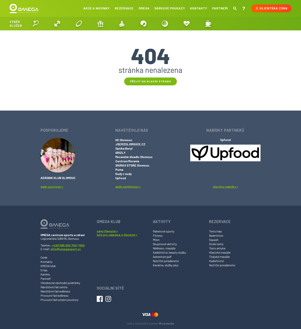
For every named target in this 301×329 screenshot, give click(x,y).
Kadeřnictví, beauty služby (169, 252)
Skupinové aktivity (165, 244)
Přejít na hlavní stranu (150, 81)
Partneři (220, 8)
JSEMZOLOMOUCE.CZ (130, 144)
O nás (44, 270)
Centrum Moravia (127, 161)
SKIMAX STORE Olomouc (132, 165)
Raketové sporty (163, 231)
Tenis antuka (217, 248)
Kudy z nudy (123, 174)
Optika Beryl (123, 148)
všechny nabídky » (225, 186)
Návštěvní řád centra (54, 287)
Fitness (158, 235)
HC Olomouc (123, 140)
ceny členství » (107, 231)
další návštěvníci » (128, 186)
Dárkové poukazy (170, 8)
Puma (119, 169)
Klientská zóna (271, 8)
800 (82, 245)
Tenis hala (215, 231)
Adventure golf (162, 256)
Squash (213, 240)
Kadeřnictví (216, 261)
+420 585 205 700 (64, 245)
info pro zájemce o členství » (117, 235)
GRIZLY (120, 152)
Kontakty (198, 8)
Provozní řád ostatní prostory (59, 300)
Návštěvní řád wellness (55, 291)
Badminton (216, 235)
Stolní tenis (216, 244)
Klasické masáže (220, 252)
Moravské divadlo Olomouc (134, 157)
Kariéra (45, 274)
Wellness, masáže (164, 248)
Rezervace (124, 8)
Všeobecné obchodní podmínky (60, 283)
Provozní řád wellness (55, 295)
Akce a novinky (96, 8)
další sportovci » (52, 186)
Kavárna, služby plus (166, 265)
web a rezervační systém (150, 323)
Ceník (44, 257)
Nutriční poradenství (166, 261)
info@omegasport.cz (66, 249)
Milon (156, 240)
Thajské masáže (219, 256)
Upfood (120, 178)
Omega (144, 8)
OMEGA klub (48, 266)
